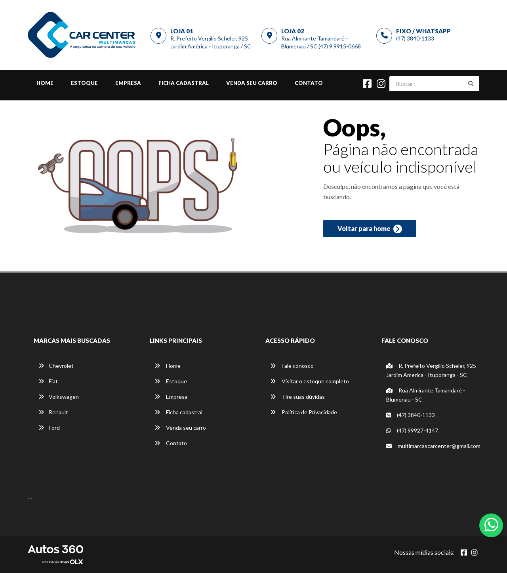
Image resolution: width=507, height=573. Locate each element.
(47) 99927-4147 (412, 430)
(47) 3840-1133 (415, 38)
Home (44, 83)
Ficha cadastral (183, 83)
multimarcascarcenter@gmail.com (433, 445)
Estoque (84, 83)
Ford (49, 427)
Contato (309, 83)
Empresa (128, 83)
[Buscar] (471, 83)
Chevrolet (56, 365)
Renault (53, 412)
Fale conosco (292, 365)
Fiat (48, 381)
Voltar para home (369, 229)
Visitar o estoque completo (309, 381)
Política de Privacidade (303, 412)
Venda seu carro (251, 83)
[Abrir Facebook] (464, 552)
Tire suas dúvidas (297, 396)
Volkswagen (58, 396)
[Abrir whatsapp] (491, 524)
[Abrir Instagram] (474, 552)
